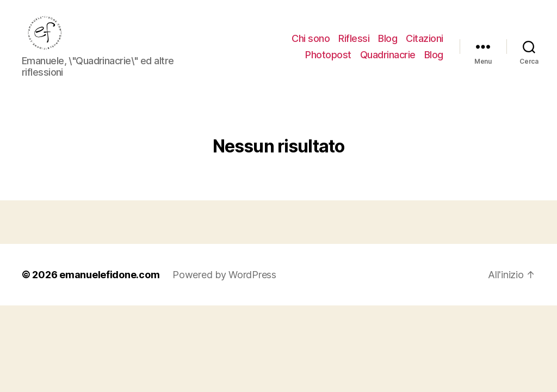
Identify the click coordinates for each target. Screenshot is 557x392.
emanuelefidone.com (109, 277)
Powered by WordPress (224, 277)
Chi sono (311, 40)
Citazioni (424, 40)
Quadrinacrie (388, 56)
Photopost (328, 56)
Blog (387, 40)
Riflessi (353, 40)
